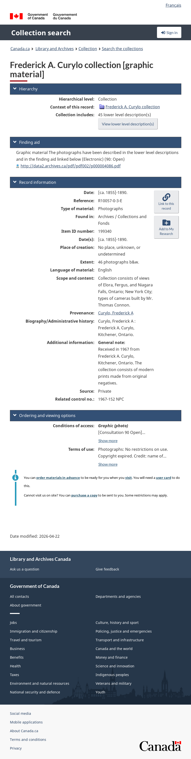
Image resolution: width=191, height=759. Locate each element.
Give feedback (107, 569)
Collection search (41, 32)
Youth (100, 692)
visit (128, 477)
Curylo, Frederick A (115, 313)
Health (15, 666)
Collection (87, 48)
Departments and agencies (118, 596)
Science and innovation (115, 666)
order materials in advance (58, 477)
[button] (166, 201)
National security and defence (35, 692)
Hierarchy (25, 89)
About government (25, 605)
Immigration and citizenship (33, 631)
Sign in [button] (169, 32)
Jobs (13, 622)
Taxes (14, 674)
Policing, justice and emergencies (124, 631)
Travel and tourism (25, 640)
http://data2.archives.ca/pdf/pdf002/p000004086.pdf (71, 166)
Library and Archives (55, 48)
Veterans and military (113, 683)
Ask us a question (24, 569)
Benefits (17, 657)
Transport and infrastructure (120, 640)
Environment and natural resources (39, 683)
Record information (34, 182)
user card (163, 477)
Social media (20, 713)
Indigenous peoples (112, 674)
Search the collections (122, 48)
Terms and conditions (28, 739)
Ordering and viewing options (44, 415)
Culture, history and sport (117, 622)
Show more (107, 440)
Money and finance (112, 657)
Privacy (16, 748)
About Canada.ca (24, 730)
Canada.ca (20, 48)
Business (17, 648)
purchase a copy (84, 495)
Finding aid (26, 142)
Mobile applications (26, 722)
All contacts (19, 596)
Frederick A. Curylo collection (133, 107)
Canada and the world (114, 648)
